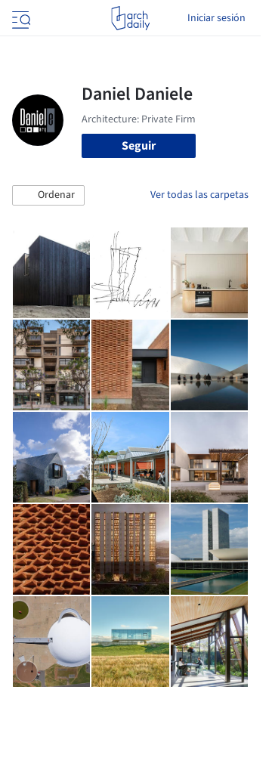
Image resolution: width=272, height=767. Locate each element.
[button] (48, 195)
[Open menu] (19, 18)
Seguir (139, 146)
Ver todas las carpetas (199, 195)
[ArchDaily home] (130, 18)
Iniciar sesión (216, 18)
